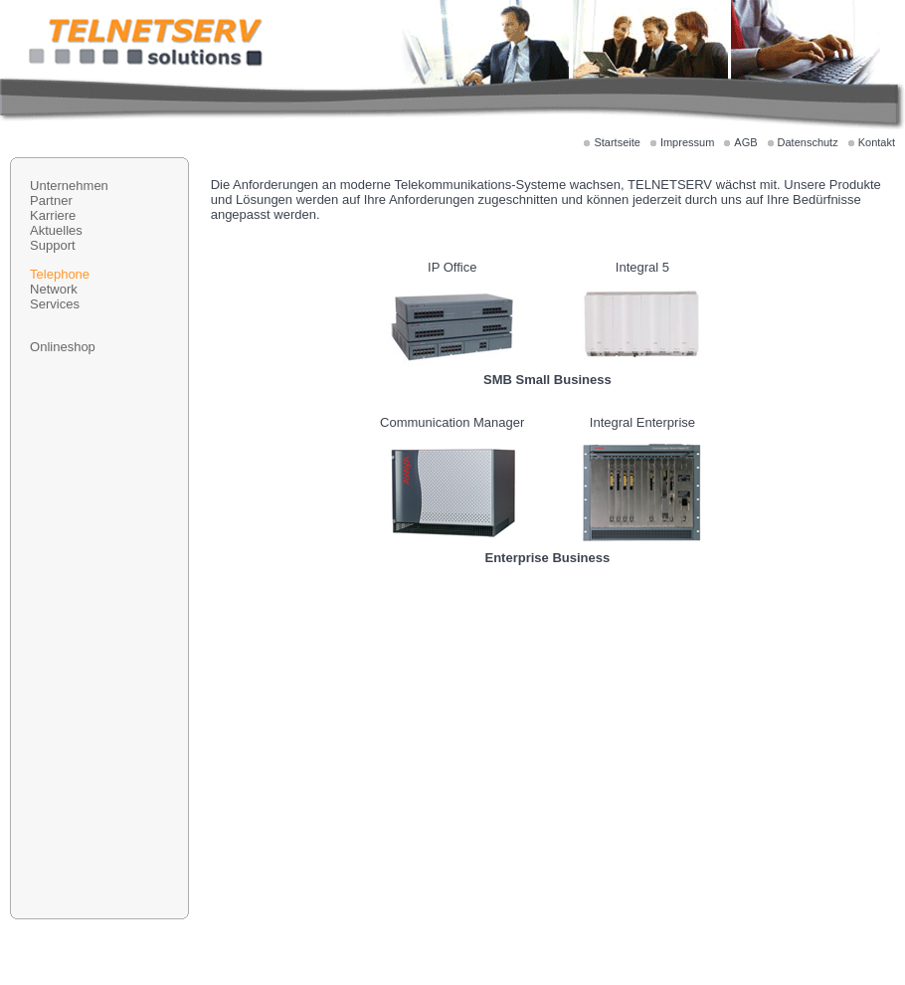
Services (55, 303)
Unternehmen (69, 185)
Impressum (687, 142)
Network (54, 289)
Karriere (53, 215)
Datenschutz (808, 142)
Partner (51, 200)
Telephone (60, 274)
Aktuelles (56, 230)
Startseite (616, 142)
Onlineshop (62, 346)
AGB (745, 142)
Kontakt (876, 142)
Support (53, 245)
